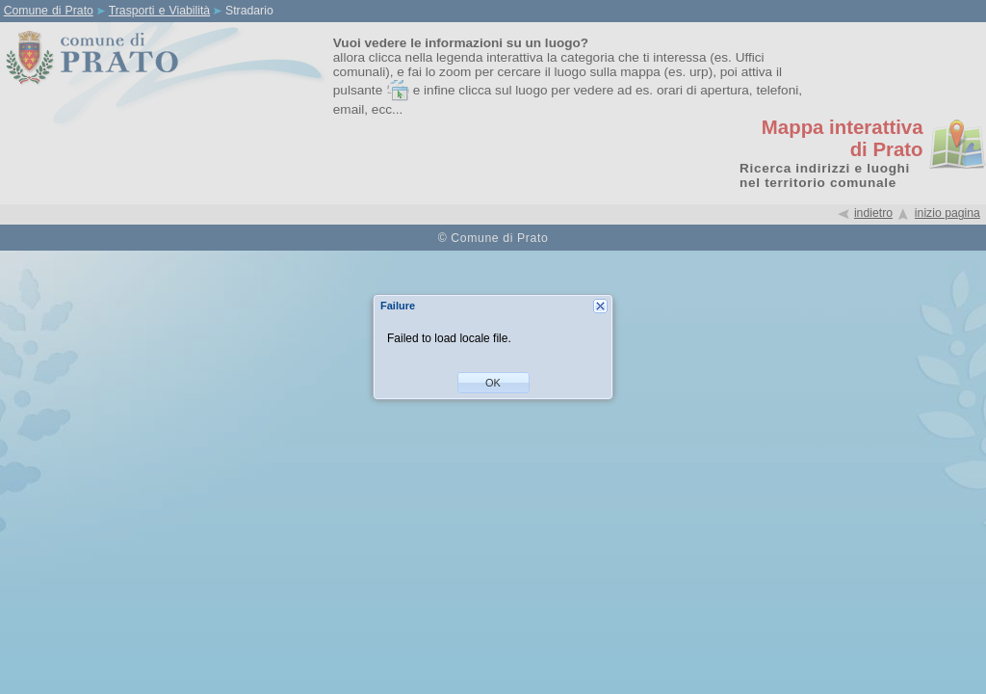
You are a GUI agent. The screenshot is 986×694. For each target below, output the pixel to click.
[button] (493, 382)
